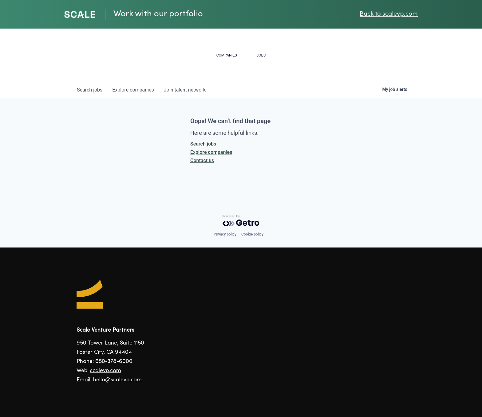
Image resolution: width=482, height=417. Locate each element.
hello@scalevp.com (117, 380)
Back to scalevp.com (389, 14)
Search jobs (203, 144)
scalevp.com (105, 370)
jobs (89, 90)
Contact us (202, 160)
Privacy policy (225, 234)
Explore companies (211, 152)
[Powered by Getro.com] (241, 220)
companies (133, 90)
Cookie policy (252, 234)
